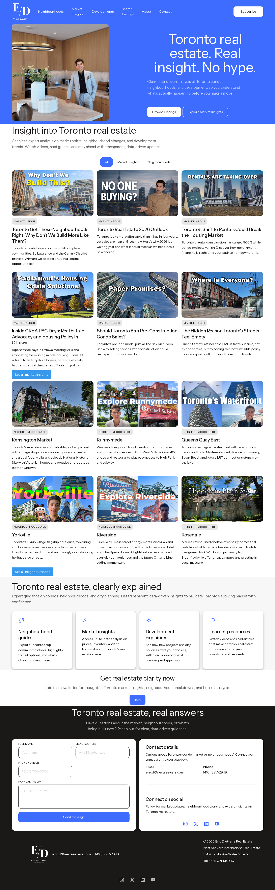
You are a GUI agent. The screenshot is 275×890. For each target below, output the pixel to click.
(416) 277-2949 (215, 772)
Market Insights (78, 11)
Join (137, 700)
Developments (103, 11)
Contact (165, 11)
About (146, 11)
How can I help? (29, 781)
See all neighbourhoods (32, 572)
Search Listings (128, 11)
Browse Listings (164, 112)
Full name (25, 743)
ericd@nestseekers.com (165, 772)
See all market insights (31, 374)
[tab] (106, 162)
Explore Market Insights (205, 112)
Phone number (28, 762)
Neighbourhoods (51, 11)
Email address (86, 743)
